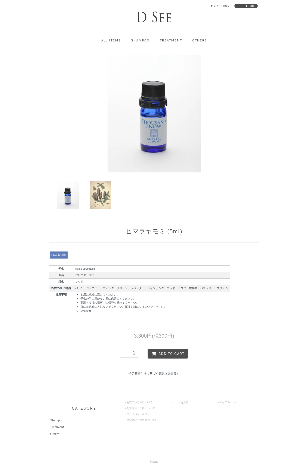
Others (199, 40)
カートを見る (180, 402)
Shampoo (140, 40)
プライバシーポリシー (139, 414)
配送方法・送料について (141, 408)
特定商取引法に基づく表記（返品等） (154, 373)
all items (111, 40)
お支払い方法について (139, 402)
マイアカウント (229, 402)
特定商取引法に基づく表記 (142, 420)
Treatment (171, 40)
